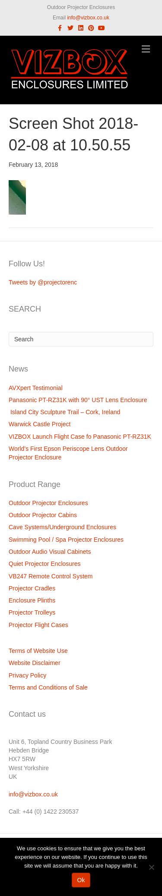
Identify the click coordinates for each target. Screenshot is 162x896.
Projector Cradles (32, 588)
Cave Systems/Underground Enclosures (62, 527)
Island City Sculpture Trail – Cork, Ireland (64, 412)
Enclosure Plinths (32, 600)
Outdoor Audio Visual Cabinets (50, 551)
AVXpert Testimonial (36, 387)
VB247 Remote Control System (51, 576)
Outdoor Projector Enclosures (48, 503)
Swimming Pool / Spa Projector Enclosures (66, 539)
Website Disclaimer (34, 662)
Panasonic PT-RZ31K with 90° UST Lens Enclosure (78, 399)
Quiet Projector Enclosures (45, 563)
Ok (81, 880)
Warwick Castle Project (39, 424)
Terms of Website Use (38, 650)
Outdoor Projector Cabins (43, 515)
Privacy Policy (27, 675)
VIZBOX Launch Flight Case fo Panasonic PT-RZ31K (80, 436)
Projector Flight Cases (38, 624)
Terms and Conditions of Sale (48, 687)
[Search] (81, 339)
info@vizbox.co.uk (88, 18)
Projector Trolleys (32, 612)
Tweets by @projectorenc (43, 282)
